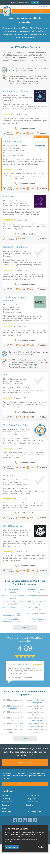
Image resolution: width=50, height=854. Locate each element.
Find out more (33, 83)
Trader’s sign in (43, 6)
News (4, 808)
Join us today (25, 762)
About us (5, 795)
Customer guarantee (33, 811)
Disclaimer (30, 805)
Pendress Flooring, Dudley (18, 664)
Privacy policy (31, 799)
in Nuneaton (37, 595)
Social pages (6, 811)
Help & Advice (7, 802)
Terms (28, 808)
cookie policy (28, 839)
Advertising (6, 799)
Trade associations (33, 795)
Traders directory (32, 802)
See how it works (25, 784)
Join (35, 2)
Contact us (5, 805)
